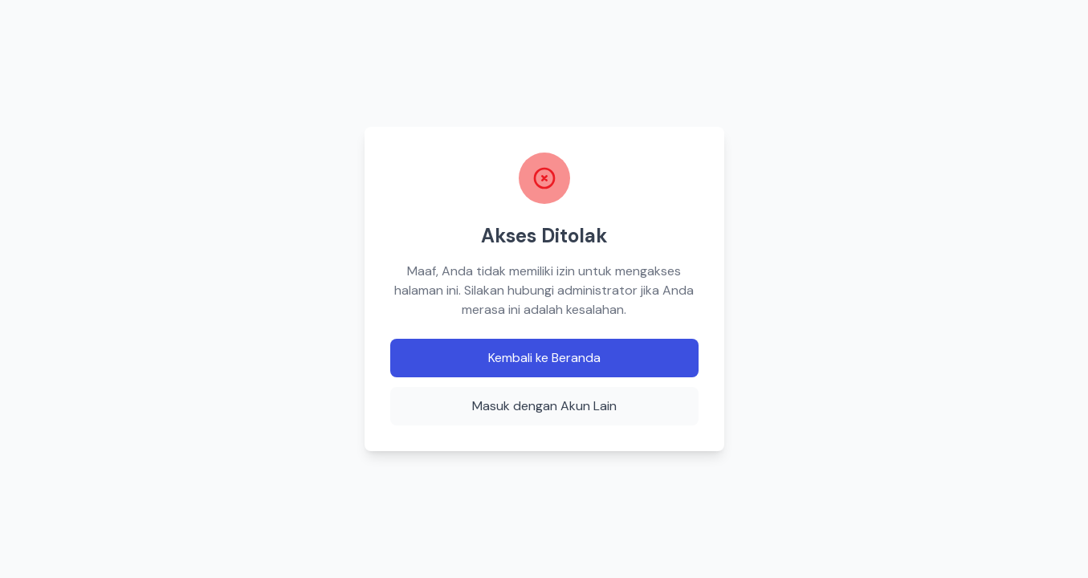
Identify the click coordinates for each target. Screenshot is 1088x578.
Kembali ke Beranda (544, 357)
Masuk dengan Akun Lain (544, 405)
